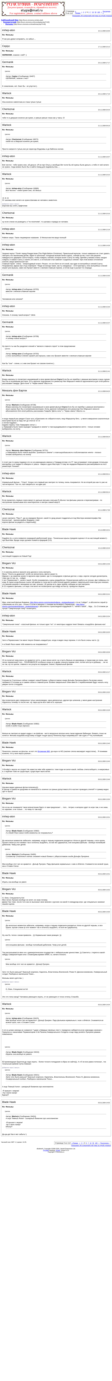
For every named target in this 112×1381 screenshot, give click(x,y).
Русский (46, 1150)
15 (93, 12)
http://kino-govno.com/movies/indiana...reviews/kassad (52, 602)
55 (95, 12)
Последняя (104, 1143)
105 (98, 12)
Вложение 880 (44, 751)
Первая (77, 12)
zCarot (58, 1150)
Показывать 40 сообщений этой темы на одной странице (92, 16)
